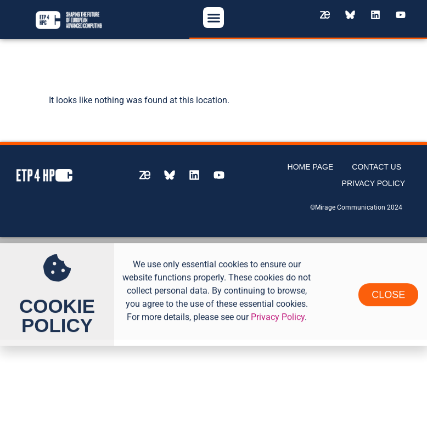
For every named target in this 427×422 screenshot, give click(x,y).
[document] (213, 284)
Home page (311, 162)
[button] (213, 17)
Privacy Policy (373, 179)
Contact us (376, 162)
